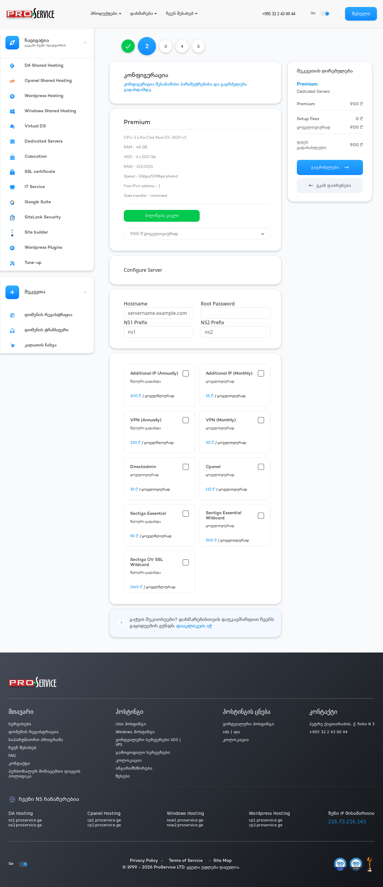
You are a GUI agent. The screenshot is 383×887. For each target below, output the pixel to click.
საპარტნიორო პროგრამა (35, 740)
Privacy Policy (144, 860)
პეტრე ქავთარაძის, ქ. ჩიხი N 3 (342, 724)
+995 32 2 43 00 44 (278, 14)
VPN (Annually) (145, 420)
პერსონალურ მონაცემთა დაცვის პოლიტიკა (44, 773)
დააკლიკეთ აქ (194, 626)
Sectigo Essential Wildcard (223, 516)
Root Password (218, 303)
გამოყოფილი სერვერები (143, 752)
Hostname (135, 303)
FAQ (12, 756)
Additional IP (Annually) (154, 373)
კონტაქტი (19, 763)
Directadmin (143, 467)
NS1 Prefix (135, 322)
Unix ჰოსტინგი (131, 724)
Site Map (222, 860)
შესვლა (361, 13)
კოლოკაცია (129, 760)
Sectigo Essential (148, 513)
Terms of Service (186, 860)
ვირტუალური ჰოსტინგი (248, 724)
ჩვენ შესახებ (22, 748)
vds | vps (231, 732)
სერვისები (19, 724)
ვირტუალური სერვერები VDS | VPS (148, 742)
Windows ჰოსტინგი (135, 732)
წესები (123, 776)
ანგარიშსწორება (134, 768)
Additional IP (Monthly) (229, 373)
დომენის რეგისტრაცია (33, 732)
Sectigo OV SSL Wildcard (146, 562)
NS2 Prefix (212, 322)
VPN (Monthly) (221, 420)
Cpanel (213, 467)
